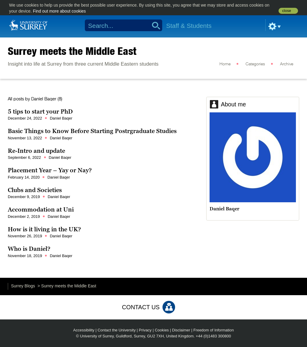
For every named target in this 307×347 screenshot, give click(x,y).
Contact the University (116, 330)
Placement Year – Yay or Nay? (50, 170)
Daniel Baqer (43, 99)
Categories (255, 64)
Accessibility (83, 330)
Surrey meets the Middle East (72, 51)
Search (154, 25)
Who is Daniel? (29, 248)
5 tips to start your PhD (40, 111)
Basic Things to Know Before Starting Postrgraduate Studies (92, 131)
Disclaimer (181, 330)
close (286, 11)
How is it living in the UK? (44, 229)
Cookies (162, 330)
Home (225, 64)
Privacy (145, 330)
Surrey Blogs (23, 285)
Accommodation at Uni (41, 209)
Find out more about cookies (59, 11)
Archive (286, 64)
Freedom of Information (213, 330)
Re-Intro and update (36, 150)
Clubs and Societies (35, 190)
